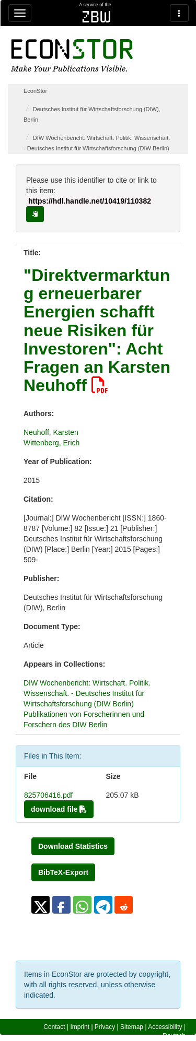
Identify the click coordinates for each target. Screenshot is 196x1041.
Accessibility (165, 1027)
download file (59, 809)
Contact (54, 1027)
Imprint (79, 1027)
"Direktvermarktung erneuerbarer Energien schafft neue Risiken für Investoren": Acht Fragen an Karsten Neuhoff (97, 330)
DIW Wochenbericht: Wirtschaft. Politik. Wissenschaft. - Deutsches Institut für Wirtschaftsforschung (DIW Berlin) (87, 693)
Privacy (105, 1027)
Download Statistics (73, 846)
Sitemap (131, 1027)
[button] (40, 905)
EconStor (35, 91)
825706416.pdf (48, 795)
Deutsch (174, 1035)
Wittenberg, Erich (51, 443)
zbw (96, 17)
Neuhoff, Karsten (51, 432)
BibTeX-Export (63, 872)
